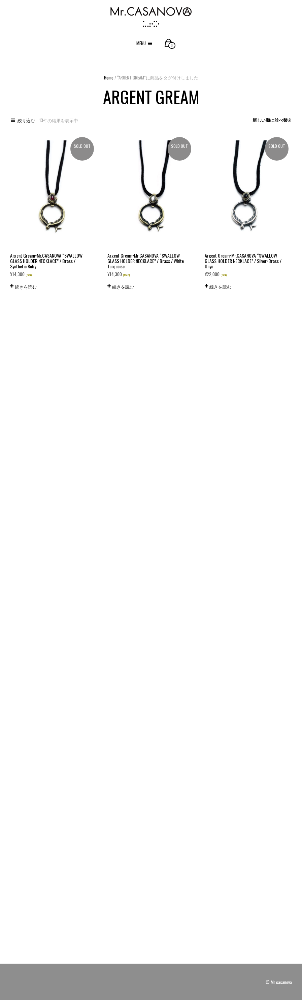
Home (108, 77)
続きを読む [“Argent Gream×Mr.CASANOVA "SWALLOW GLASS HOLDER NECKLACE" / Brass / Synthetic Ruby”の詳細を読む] (26, 286)
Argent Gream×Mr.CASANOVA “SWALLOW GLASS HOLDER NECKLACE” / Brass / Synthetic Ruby (46, 261)
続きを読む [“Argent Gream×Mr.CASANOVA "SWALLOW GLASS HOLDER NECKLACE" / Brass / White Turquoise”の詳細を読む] (123, 286)
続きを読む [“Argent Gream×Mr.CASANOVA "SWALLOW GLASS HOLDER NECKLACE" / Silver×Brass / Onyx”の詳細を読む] (220, 286)
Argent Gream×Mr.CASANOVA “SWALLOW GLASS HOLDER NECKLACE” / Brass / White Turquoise (145, 261)
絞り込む (26, 120)
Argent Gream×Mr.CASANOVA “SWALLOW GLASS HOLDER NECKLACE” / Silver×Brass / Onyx (243, 261)
